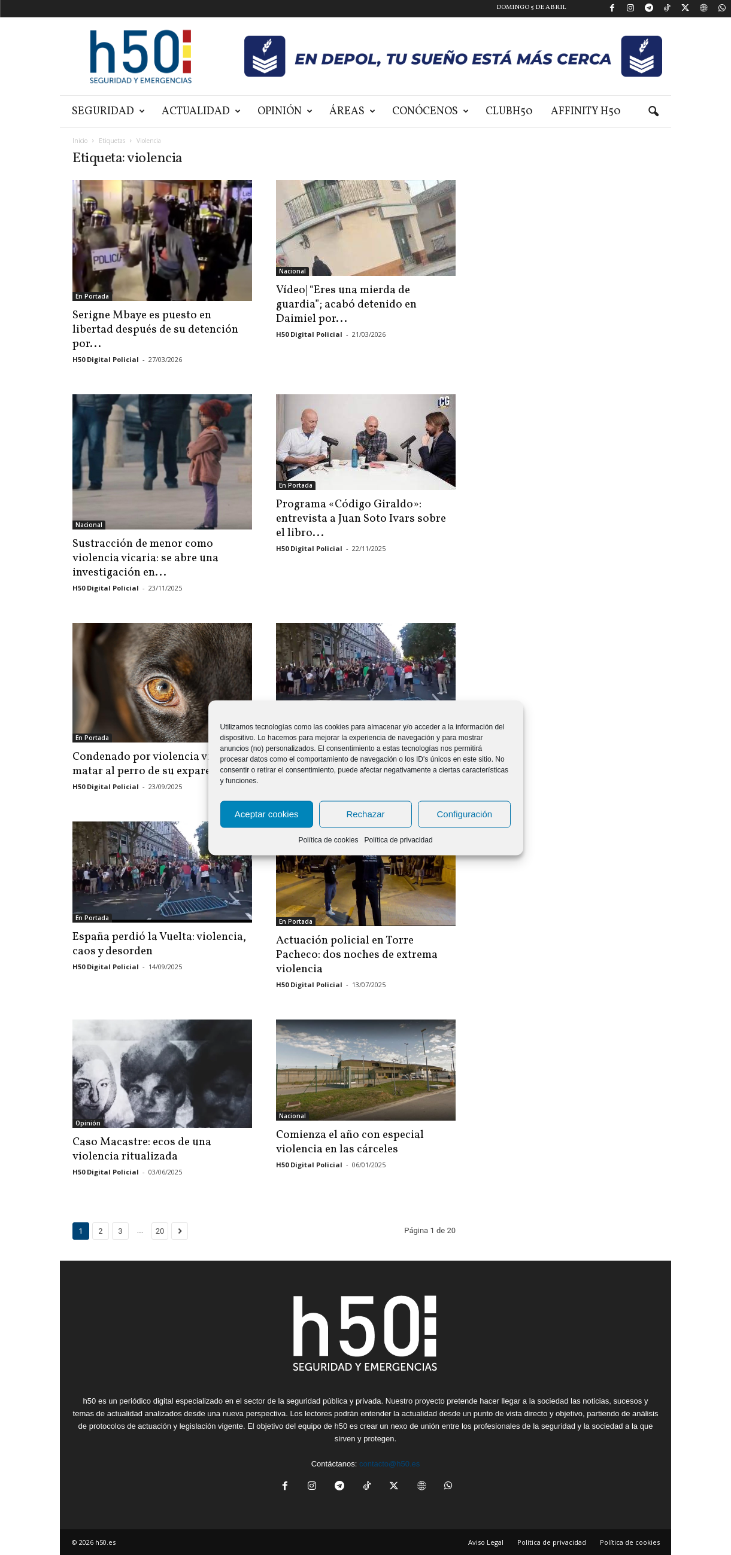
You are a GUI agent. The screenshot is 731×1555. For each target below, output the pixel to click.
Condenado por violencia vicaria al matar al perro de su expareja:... (160, 764)
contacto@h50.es (389, 1463)
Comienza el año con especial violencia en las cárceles (350, 1142)
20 (160, 1231)
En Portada (92, 296)
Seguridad (108, 111)
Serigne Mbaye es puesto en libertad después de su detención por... (155, 330)
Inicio (79, 140)
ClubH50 (509, 111)
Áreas (352, 111)
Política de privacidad (398, 839)
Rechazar (365, 814)
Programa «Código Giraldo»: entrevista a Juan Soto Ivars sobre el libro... (361, 519)
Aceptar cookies (267, 814)
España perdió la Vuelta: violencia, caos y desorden (159, 944)
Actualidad (201, 111)
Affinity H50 (586, 111)
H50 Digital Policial (105, 359)
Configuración (465, 814)
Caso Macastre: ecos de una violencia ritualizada (141, 1149)
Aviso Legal (485, 1542)
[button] (653, 112)
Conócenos (430, 111)
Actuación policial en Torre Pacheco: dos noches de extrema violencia (357, 955)
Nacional (292, 271)
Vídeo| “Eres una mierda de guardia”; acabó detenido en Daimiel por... (346, 304)
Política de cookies (328, 839)
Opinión (285, 111)
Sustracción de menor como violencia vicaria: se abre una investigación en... (145, 558)
